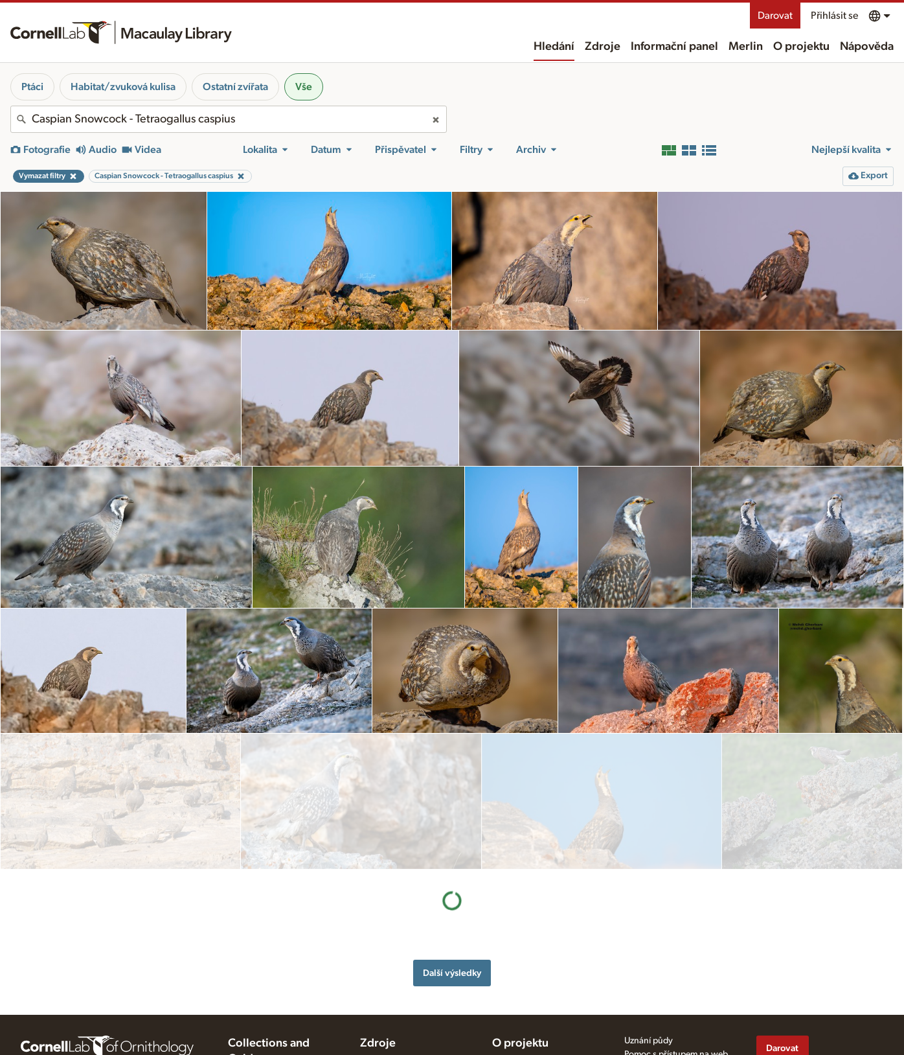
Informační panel (674, 46)
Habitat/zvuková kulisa (123, 87)
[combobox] (228, 119)
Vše (303, 87)
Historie (507, 953)
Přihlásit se (834, 15)
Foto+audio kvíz (391, 1021)
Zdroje (602, 46)
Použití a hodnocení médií (409, 980)
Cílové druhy (384, 1007)
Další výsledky (452, 837)
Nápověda (867, 46)
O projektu (801, 46)
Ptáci (32, 87)
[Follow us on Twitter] (790, 990)
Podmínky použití (657, 984)
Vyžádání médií (389, 994)
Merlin (746, 46)
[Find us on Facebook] (764, 990)
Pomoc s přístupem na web (676, 946)
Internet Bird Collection (272, 1018)
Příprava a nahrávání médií (411, 953)
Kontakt (507, 980)
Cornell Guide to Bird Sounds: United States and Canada (279, 979)
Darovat (775, 15)
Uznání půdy (648, 932)
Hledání (554, 46)
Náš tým (507, 966)
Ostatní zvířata (235, 87)
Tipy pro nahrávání (396, 966)
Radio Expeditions (262, 1004)
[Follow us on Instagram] (816, 990)
